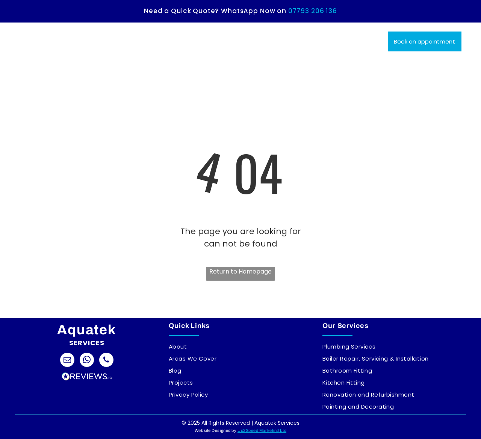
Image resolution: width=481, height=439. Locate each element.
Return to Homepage (240, 271)
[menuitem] (143, 35)
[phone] (106, 361)
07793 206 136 (312, 10)
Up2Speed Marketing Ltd (261, 430)
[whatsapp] (87, 361)
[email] (67, 361)
